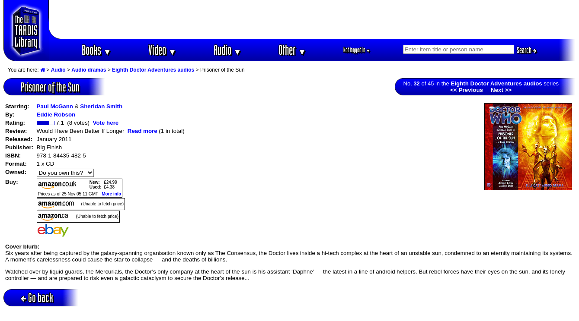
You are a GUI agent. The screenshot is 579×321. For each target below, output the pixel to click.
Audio (228, 49)
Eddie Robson (56, 114)
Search (527, 50)
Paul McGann (55, 106)
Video (162, 49)
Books (97, 49)
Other (292, 49)
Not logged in (357, 50)
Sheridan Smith (101, 106)
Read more (142, 131)
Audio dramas (88, 70)
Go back (37, 297)
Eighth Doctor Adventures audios (153, 70)
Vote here (105, 123)
